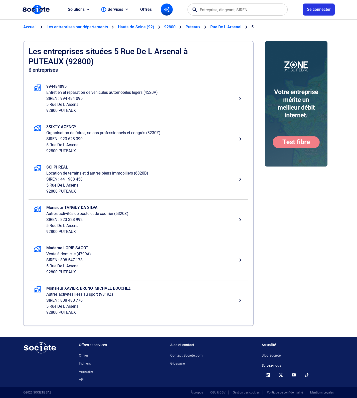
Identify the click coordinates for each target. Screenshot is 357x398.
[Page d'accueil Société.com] (36, 10)
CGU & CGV (218, 392)
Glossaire (177, 363)
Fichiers (85, 363)
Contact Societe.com (186, 355)
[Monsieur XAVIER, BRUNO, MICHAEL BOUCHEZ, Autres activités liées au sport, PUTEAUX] (138, 300)
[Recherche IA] (167, 10)
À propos (197, 392)
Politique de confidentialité (285, 392)
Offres (146, 9)
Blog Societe (271, 355)
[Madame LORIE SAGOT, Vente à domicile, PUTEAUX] (138, 260)
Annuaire (86, 371)
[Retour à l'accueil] (39, 348)
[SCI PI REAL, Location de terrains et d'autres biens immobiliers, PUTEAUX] (138, 179)
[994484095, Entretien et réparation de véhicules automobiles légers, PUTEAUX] (138, 98)
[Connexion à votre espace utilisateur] (319, 10)
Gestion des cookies (246, 392)
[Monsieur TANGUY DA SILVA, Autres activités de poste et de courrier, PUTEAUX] (138, 220)
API (81, 379)
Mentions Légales (322, 392)
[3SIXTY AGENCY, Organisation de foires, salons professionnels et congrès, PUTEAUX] (138, 139)
